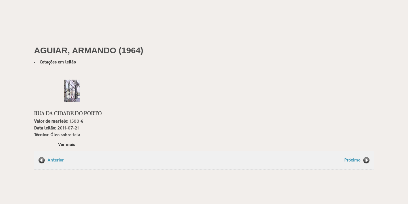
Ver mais (66, 145)
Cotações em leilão (58, 62)
